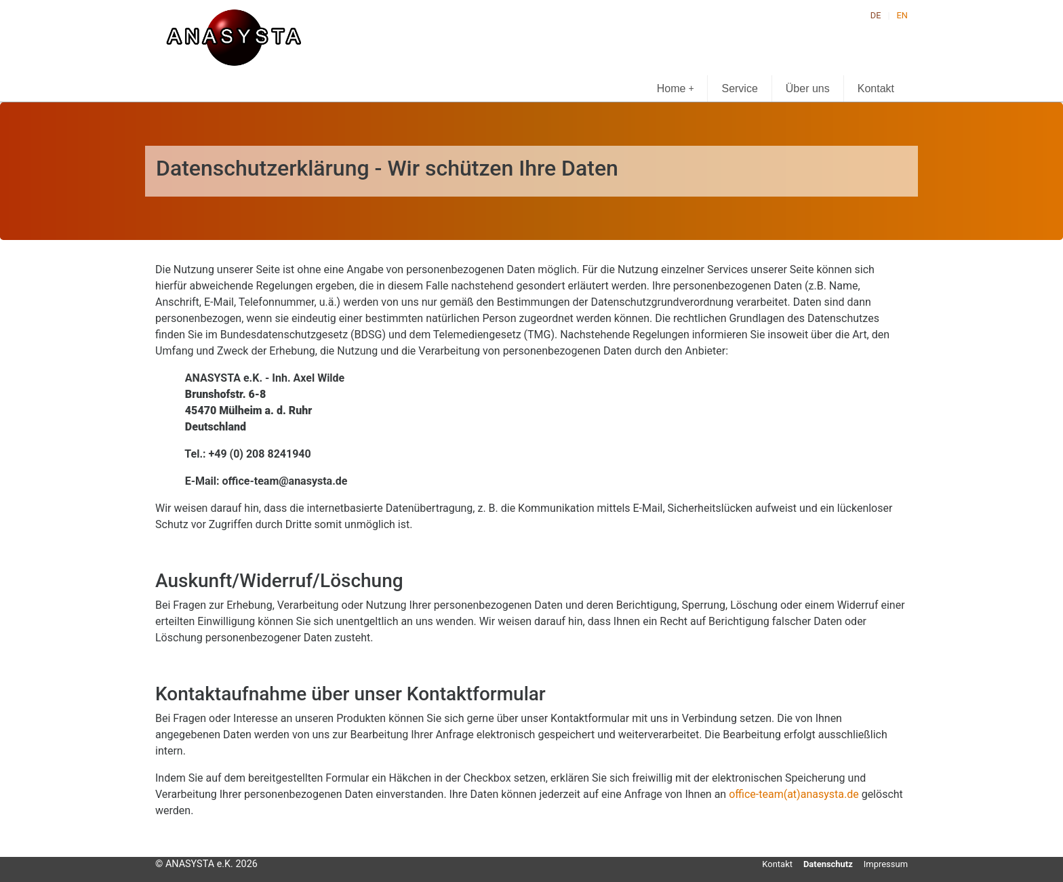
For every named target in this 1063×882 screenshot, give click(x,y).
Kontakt (876, 88)
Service (739, 88)
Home (675, 88)
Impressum (886, 864)
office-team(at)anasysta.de (794, 794)
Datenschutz (828, 864)
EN (902, 15)
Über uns (808, 88)
